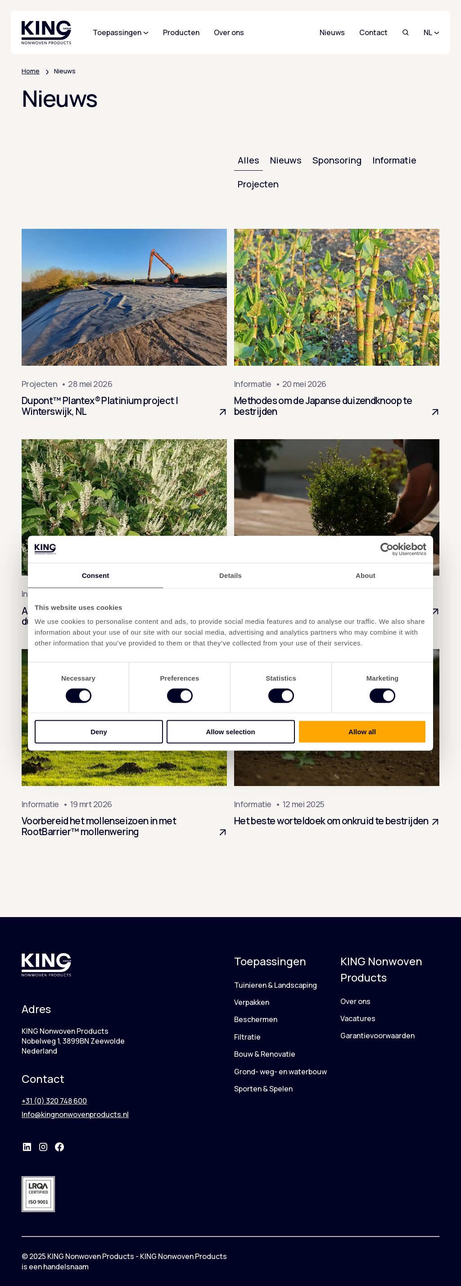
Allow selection (230, 732)
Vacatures (357, 1018)
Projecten (258, 184)
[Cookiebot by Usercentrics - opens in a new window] (387, 549)
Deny (98, 732)
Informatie (394, 160)
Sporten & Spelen (263, 1089)
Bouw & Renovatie (264, 1054)
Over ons (355, 1001)
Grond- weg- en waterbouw (280, 1072)
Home (31, 71)
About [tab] (365, 575)
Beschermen (255, 1019)
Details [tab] (230, 575)
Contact (373, 32)
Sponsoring (337, 160)
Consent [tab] (95, 575)
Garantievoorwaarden (377, 1036)
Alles (248, 160)
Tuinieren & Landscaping (275, 985)
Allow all (362, 732)
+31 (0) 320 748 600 (54, 1101)
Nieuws (332, 32)
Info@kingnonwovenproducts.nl (75, 1114)
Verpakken (251, 1002)
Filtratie (247, 1037)
